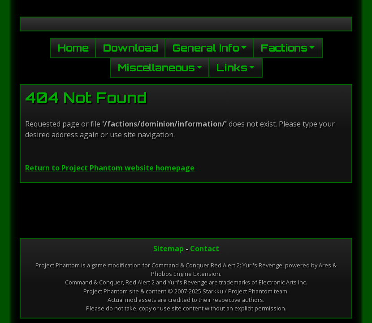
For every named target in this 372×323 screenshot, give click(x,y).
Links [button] (231, 67)
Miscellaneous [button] (156, 67)
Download (130, 47)
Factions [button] (284, 47)
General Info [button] (206, 47)
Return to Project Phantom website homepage (110, 168)
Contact (204, 248)
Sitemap (168, 248)
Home (73, 47)
